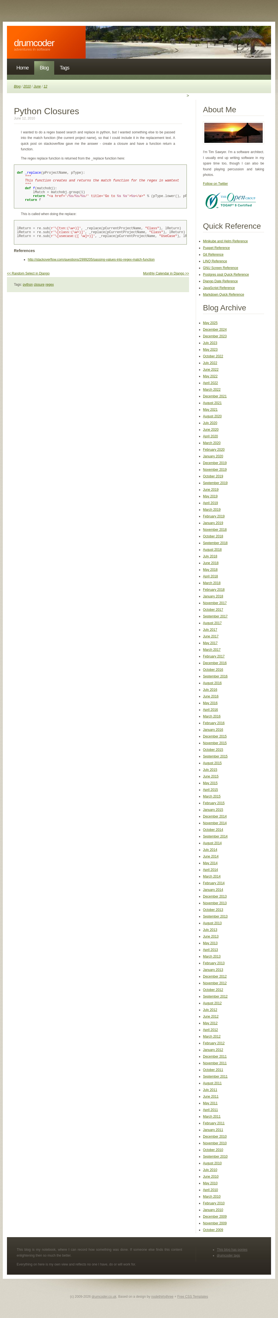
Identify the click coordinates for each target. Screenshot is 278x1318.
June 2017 (211, 636)
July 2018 (210, 556)
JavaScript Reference (219, 288)
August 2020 (212, 416)
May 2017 (210, 643)
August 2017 (212, 623)
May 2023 (210, 350)
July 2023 (210, 343)
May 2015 (210, 783)
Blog (44, 68)
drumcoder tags (228, 1255)
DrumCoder (34, 43)
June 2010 (211, 1177)
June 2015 (211, 776)
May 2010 (210, 1183)
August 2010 (212, 1163)
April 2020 (210, 436)
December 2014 (215, 816)
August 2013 (212, 923)
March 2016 (211, 716)
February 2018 (214, 590)
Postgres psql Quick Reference (226, 274)
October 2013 (213, 910)
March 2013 (211, 956)
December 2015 (215, 736)
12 (45, 86)
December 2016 (215, 663)
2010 (27, 86)
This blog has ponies (232, 1250)
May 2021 (210, 410)
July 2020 (210, 423)
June (37, 86)
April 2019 (210, 503)
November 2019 (215, 470)
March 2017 (211, 650)
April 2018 (210, 576)
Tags (64, 68)
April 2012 (210, 1030)
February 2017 (214, 656)
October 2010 (213, 1150)
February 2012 (214, 1043)
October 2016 (213, 670)
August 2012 (212, 1003)
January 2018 (213, 596)
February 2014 (214, 883)
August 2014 (212, 843)
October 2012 (213, 990)
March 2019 (211, 510)
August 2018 (212, 550)
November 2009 (215, 1223)
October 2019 (213, 476)
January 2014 (213, 890)
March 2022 (211, 390)
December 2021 (215, 396)
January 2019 (213, 523)
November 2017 (215, 603)
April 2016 (210, 710)
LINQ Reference (215, 261)
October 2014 (213, 830)
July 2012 (210, 1010)
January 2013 (213, 970)
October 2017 (213, 610)
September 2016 (215, 676)
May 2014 (210, 863)
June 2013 (211, 936)
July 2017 (210, 630)
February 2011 (214, 1123)
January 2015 (213, 810)
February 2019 (214, 516)
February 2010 (214, 1203)
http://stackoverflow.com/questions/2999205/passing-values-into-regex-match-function (91, 269)
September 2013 (215, 916)
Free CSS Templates (192, 1297)
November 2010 (215, 1143)
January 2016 (213, 730)
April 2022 (210, 383)
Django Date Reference (220, 281)
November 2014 (215, 823)
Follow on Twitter (215, 184)
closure (39, 294)
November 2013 (215, 903)
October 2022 (213, 356)
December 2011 (215, 1056)
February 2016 (214, 723)
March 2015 (211, 796)
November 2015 (215, 743)
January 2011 (213, 1130)
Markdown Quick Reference (223, 295)
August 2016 (212, 683)
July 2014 (210, 850)
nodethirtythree (162, 1297)
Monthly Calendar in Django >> (166, 283)
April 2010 (210, 1190)
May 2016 (210, 703)
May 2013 (210, 943)
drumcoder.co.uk (104, 1297)
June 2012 (211, 1016)
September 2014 (215, 836)
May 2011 (210, 1103)
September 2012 (215, 996)
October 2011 (213, 1070)
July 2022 (210, 363)
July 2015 (210, 770)
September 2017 (215, 616)
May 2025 (210, 323)
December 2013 (215, 896)
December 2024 (215, 330)
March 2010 (211, 1197)
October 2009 (213, 1230)
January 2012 (213, 1050)
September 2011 (215, 1076)
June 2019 (211, 490)
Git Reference (213, 254)
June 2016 (211, 696)
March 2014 (211, 876)
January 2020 (213, 456)
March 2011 (211, 1116)
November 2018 (215, 530)
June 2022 (211, 370)
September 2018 (215, 543)
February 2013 (214, 963)
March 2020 (211, 443)
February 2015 (214, 803)
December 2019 (215, 463)
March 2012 (211, 1036)
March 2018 (211, 583)
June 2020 (211, 430)
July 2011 (210, 1090)
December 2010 (215, 1136)
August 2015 (212, 763)
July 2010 (210, 1170)
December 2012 (215, 976)
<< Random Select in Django (28, 283)
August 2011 (212, 1083)
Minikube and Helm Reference (225, 241)
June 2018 (211, 563)
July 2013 (210, 930)
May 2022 (210, 376)
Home (22, 68)
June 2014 (211, 856)
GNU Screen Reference (220, 268)
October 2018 (213, 536)
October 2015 (213, 750)
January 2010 (213, 1210)
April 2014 (210, 870)
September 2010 (215, 1156)
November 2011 (215, 1063)
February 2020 (214, 450)
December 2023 (215, 336)
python (28, 294)
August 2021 (212, 403)
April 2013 (210, 950)
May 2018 (210, 570)
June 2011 (211, 1096)
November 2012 (215, 983)
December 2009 (215, 1217)
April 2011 (210, 1110)
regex (49, 294)
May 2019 (210, 496)
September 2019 (215, 483)
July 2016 (210, 690)
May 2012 (210, 1023)
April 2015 (210, 790)
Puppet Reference (216, 248)
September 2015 (215, 756)
